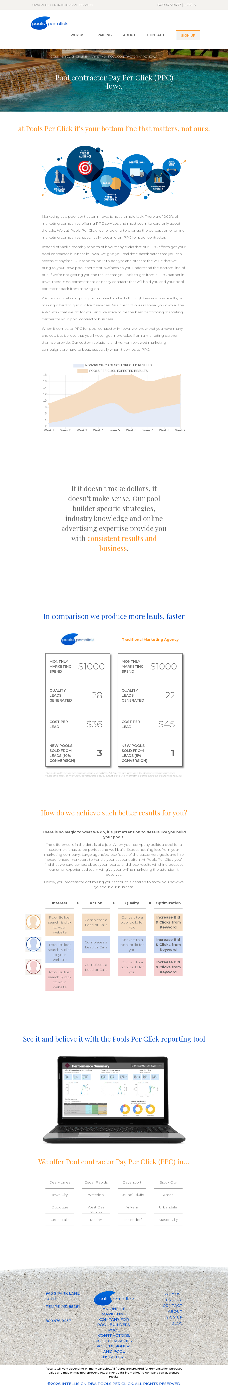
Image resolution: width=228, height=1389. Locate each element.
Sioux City (168, 1182)
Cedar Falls (59, 1219)
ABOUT (129, 35)
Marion (96, 1219)
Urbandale (168, 1207)
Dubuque (59, 1207)
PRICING (105, 35)
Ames (168, 1194)
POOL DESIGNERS (114, 1346)
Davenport (132, 1182)
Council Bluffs (132, 1194)
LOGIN (190, 4)
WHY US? (78, 35)
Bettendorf (132, 1219)
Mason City (168, 1219)
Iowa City (60, 1194)
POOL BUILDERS (113, 1324)
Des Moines (59, 1182)
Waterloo (96, 1194)
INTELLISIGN (74, 1383)
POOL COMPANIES (113, 1340)
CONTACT (156, 35)
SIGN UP (188, 35)
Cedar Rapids (96, 1182)
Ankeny (132, 1207)
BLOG (177, 1323)
